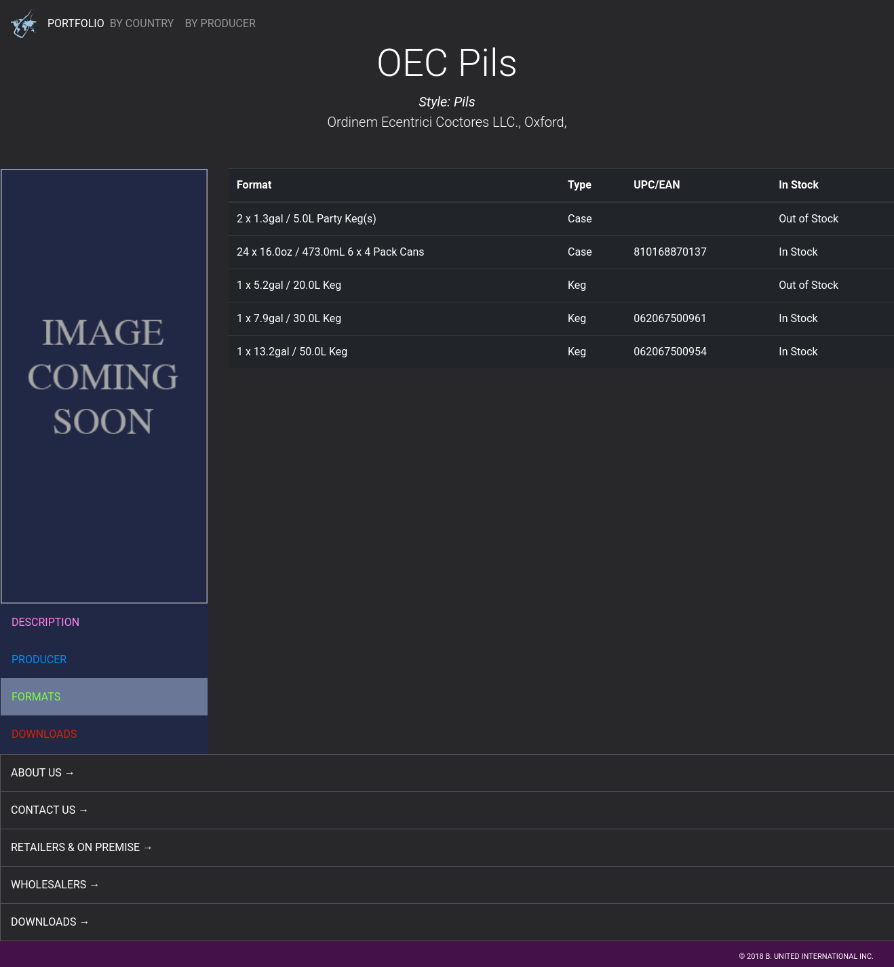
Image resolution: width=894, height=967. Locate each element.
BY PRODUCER (219, 23)
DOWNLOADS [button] (44, 734)
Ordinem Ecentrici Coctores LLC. (422, 122)
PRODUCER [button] (39, 659)
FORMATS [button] (36, 696)
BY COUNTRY (142, 23)
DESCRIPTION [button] (45, 622)
